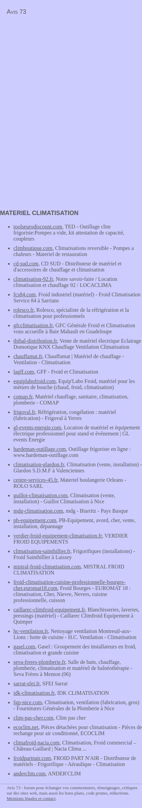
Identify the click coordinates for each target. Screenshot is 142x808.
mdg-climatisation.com (38, 511)
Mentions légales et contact (31, 798)
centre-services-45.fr (35, 480)
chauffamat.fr (27, 356)
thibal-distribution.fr (35, 341)
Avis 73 (16, 11)
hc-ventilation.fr (30, 631)
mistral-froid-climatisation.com (47, 566)
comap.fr (23, 396)
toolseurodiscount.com (37, 226)
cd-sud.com (25, 263)
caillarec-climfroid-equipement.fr (49, 609)
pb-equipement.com (34, 520)
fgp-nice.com (27, 702)
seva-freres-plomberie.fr (39, 662)
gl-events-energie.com (37, 427)
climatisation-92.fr (33, 279)
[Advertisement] (56, 66)
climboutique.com (32, 248)
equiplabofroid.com (34, 381)
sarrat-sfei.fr (26, 683)
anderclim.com (29, 773)
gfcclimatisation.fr (33, 325)
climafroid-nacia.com (36, 743)
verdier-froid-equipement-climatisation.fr (57, 536)
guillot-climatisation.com (40, 495)
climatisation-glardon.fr (38, 464)
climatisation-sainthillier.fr (41, 551)
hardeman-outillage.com (39, 449)
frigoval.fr (24, 412)
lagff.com (23, 372)
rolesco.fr (23, 310)
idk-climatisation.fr (33, 693)
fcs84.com (24, 294)
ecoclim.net (25, 727)
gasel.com (24, 646)
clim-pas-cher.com (33, 718)
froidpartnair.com (32, 758)
